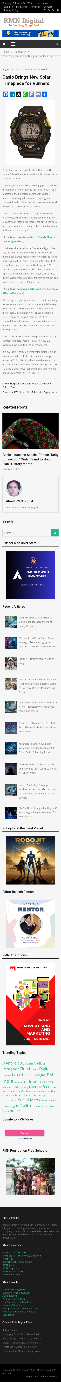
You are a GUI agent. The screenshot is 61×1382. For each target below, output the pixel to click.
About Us (43, 3)
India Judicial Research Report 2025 (20, 1308)
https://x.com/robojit (53, 10)
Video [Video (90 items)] (38, 1106)
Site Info (8, 6)
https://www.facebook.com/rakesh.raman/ (45, 10)
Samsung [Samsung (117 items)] (39, 1095)
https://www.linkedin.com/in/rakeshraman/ (58, 10)
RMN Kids (7, 1258)
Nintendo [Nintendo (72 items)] (37, 1091)
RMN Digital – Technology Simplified (21, 1255)
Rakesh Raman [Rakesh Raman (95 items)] (23, 1095)
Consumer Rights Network (16, 1292)
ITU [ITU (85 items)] (12, 1087)
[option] (30, 442)
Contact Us (8, 1314)
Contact (48, 6)
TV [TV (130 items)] (17, 1106)
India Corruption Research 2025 (19, 1311)
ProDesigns (52, 1376)
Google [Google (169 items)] (39, 1075)
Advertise (36, 6)
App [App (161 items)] (23, 1063)
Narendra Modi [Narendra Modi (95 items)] (18, 1091)
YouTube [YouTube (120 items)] (14, 1111)
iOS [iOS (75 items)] (45, 1082)
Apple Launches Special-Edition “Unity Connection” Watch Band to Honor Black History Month (30, 459)
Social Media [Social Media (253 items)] (29, 1100)
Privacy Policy (11, 10)
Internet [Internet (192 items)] (36, 1081)
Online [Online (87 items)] (51, 1091)
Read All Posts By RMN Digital (22, 507)
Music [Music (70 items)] (5, 1091)
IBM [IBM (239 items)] (49, 1074)
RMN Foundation (11, 1274)
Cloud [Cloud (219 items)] (25, 1068)
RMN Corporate (10, 1268)
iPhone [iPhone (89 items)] (6, 1087)
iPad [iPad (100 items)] (50, 1082)
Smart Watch (40, 69)
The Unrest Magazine (13, 1289)
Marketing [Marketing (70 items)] (23, 1087)
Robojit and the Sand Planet (17, 1261)
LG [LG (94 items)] (16, 1087)
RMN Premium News (13, 1271)
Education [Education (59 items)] (6, 1076)
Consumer (27, 69)
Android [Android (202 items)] (13, 1063)
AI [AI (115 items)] (3, 1063)
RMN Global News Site (14, 1252)
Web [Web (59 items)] (44, 1107)
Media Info (21, 6)
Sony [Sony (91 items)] (53, 1100)
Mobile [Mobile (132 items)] (51, 1087)
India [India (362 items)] (7, 1081)
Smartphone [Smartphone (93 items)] (9, 1100)
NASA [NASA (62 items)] (29, 1091)
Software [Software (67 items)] (46, 1100)
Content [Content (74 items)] (35, 1069)
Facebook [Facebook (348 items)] (22, 1074)
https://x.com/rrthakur (49, 10)
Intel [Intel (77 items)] (26, 1082)
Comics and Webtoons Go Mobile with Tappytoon (28, 392)
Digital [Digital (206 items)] (44, 1068)
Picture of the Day (12, 1305)
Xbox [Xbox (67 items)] (4, 1111)
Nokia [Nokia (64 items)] (44, 1091)
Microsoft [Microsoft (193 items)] (37, 1086)
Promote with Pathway (14, 1298)
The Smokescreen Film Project (18, 1302)
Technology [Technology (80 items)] (8, 1106)
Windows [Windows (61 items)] (50, 1106)
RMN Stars (8, 1265)
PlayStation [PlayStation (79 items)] (8, 1095)
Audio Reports (9, 1295)
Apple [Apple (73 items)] (30, 1063)
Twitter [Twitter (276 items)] (27, 1106)
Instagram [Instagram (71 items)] (19, 1082)
